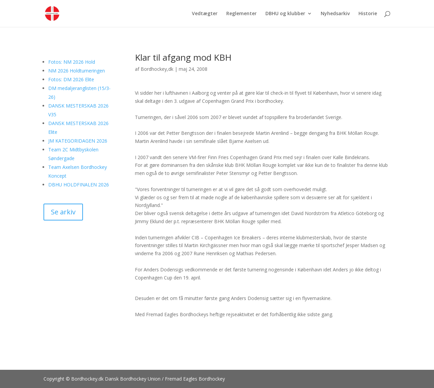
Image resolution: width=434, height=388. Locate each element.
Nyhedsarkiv (335, 14)
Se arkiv (63, 211)
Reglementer (241, 14)
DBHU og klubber (285, 14)
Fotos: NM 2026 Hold (71, 62)
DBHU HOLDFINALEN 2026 (78, 184)
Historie (367, 14)
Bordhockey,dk (157, 69)
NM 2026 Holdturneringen (76, 70)
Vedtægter (205, 14)
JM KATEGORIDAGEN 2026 (77, 141)
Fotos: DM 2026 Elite (71, 79)
